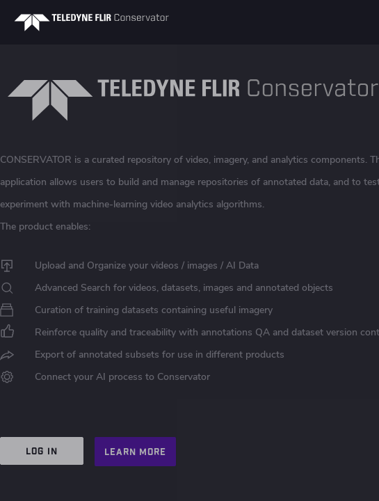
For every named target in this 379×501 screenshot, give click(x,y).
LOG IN (41, 450)
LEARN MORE (135, 451)
